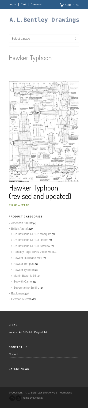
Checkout (36, 4)
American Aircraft (22, 223)
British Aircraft (20, 228)
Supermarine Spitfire (26, 287)
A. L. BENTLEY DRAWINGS (41, 392)
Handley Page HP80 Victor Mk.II (34, 252)
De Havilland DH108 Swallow (32, 246)
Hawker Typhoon (24, 270)
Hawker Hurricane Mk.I (28, 258)
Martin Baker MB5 (25, 275)
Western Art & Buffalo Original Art (28, 332)
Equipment (18, 293)
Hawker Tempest (24, 263)
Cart (68, 5)
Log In (12, 4)
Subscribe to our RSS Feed (18, 398)
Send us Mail (12, 398)
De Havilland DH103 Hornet (31, 240)
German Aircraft (21, 299)
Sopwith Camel (23, 281)
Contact (13, 354)
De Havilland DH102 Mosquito (32, 234)
